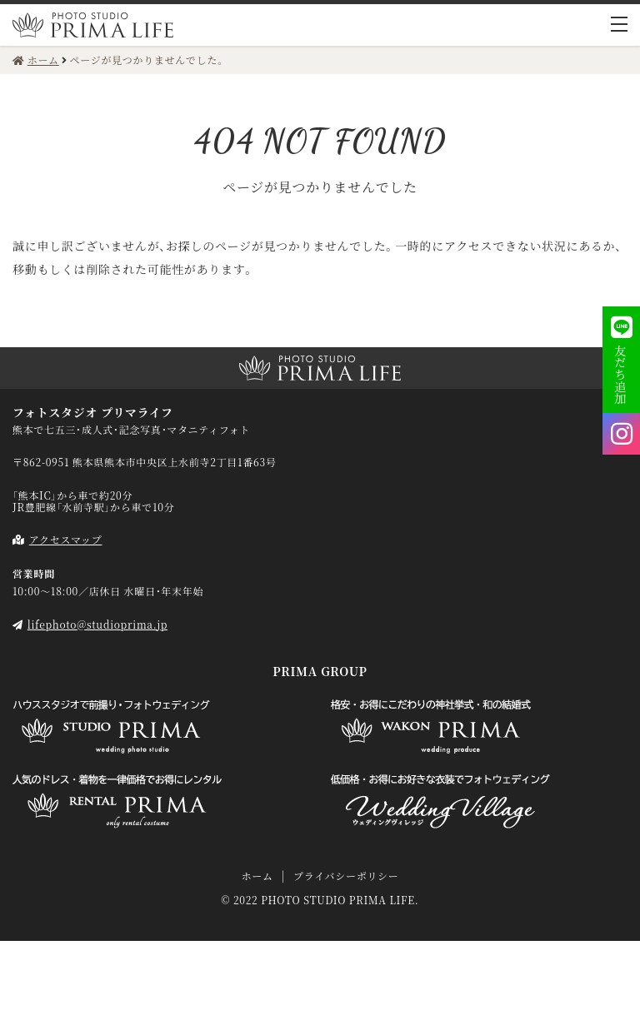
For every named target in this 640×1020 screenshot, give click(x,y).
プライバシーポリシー (345, 875)
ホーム (256, 875)
